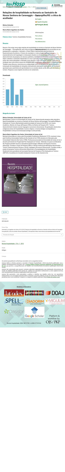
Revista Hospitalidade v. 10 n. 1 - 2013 (25, 7)
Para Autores (38, 38)
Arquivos (10, 7)
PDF (5, 212)
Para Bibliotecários (40, 41)
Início (4, 7)
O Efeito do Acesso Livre (52, 277)
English (39, 19)
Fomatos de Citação (8, 234)
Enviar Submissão (41, 8)
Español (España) (42, 22)
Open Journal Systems (41, 85)
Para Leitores (38, 36)
